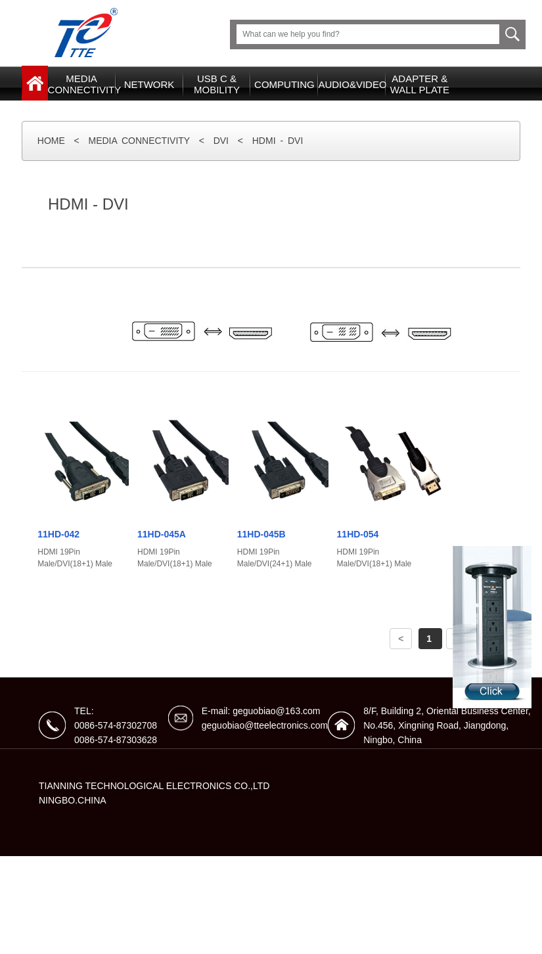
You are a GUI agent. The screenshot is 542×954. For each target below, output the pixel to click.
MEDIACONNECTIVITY (82, 84)
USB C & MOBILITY (217, 84)
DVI (221, 140)
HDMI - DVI (278, 140)
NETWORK (149, 84)
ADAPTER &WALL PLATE (419, 84)
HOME (51, 140)
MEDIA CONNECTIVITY (139, 140)
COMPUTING (284, 84)
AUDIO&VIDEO (352, 84)
